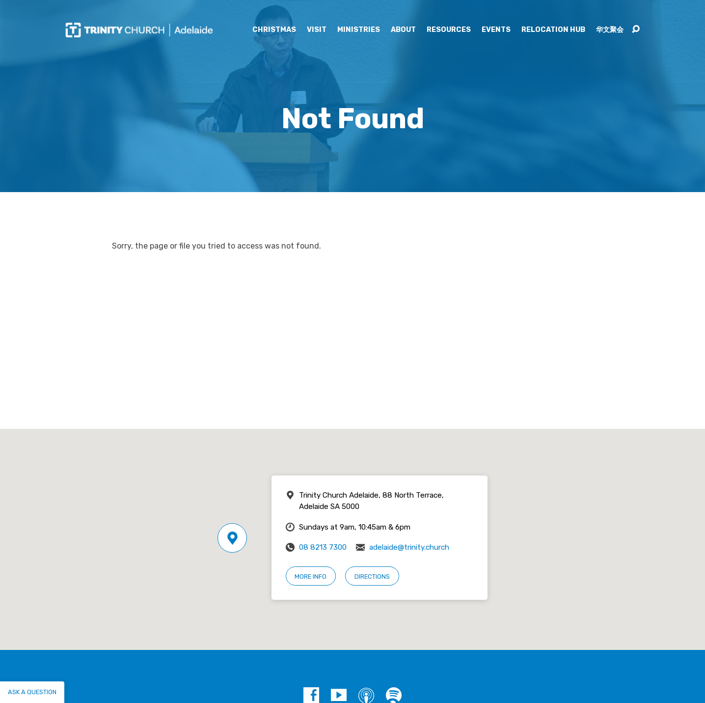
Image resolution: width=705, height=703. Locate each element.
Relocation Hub (553, 30)
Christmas (274, 30)
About (403, 30)
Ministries (358, 30)
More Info (310, 576)
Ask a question (32, 692)
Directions (372, 576)
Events (496, 30)
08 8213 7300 (323, 547)
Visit (316, 30)
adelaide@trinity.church (409, 547)
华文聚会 (610, 30)
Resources (449, 30)
